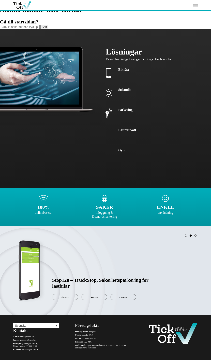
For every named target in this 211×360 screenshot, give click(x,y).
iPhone (92, 297)
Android (122, 297)
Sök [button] (44, 27)
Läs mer (64, 297)
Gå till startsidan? (19, 21)
